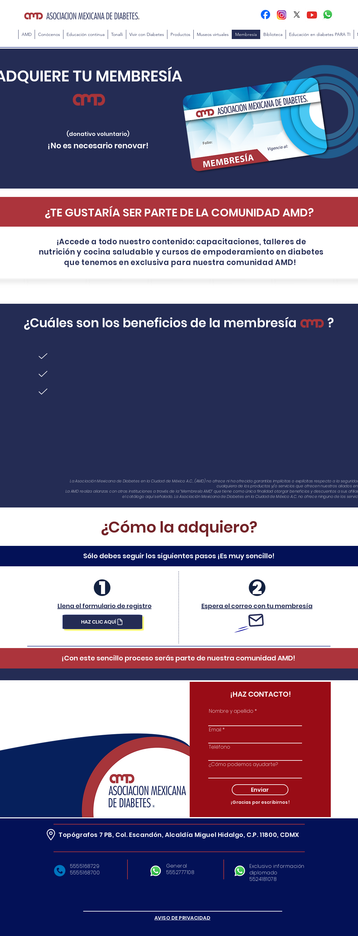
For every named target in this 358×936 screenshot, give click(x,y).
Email (215, 729)
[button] (85, 34)
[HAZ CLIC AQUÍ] (102, 622)
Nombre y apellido (231, 711)
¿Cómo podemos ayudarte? (243, 764)
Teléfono (219, 747)
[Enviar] (260, 789)
